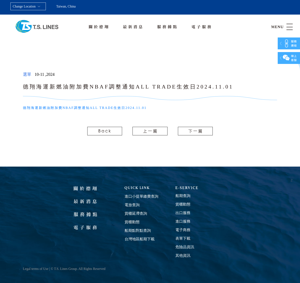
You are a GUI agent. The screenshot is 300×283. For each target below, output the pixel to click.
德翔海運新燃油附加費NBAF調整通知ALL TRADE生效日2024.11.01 (85, 108)
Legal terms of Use (35, 269)
